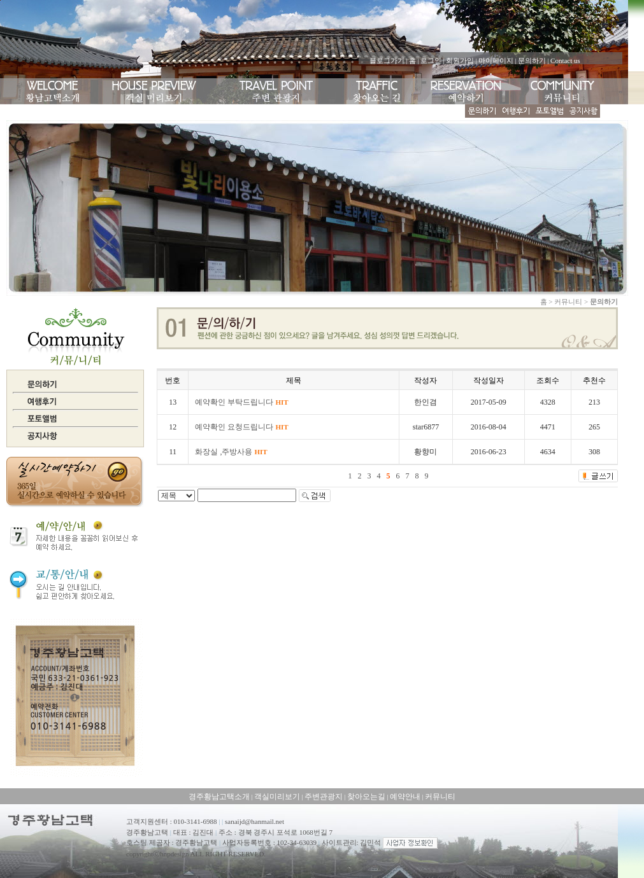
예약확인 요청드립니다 (241, 426)
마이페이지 (495, 60)
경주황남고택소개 (219, 796)
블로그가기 (386, 60)
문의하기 (532, 60)
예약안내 (405, 796)
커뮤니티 (440, 796)
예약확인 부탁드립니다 (241, 402)
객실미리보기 (277, 796)
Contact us (565, 60)
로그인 (430, 60)
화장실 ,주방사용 (231, 451)
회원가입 (460, 60)
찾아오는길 (366, 796)
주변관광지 (323, 796)
